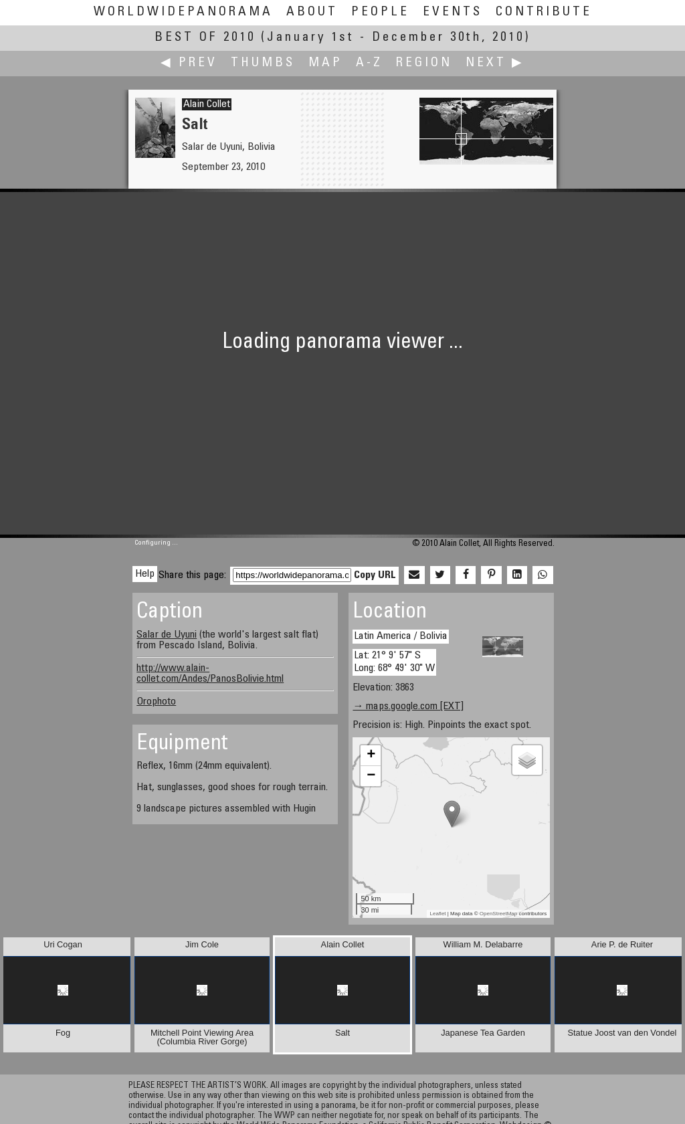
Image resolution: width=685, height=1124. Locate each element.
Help (145, 574)
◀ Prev (189, 63)
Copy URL (375, 575)
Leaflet (438, 914)
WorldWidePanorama (183, 12)
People (380, 12)
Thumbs (263, 63)
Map (325, 63)
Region (424, 63)
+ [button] (371, 755)
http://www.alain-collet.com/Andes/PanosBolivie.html (210, 673)
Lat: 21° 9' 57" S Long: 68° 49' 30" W (394, 662)
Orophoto (156, 701)
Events (452, 12)
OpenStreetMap (498, 914)
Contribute (544, 12)
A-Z (369, 63)
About (312, 12)
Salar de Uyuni (166, 635)
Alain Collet (206, 104)
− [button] (371, 776)
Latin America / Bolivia (401, 636)
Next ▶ (495, 63)
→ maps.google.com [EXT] (408, 706)
